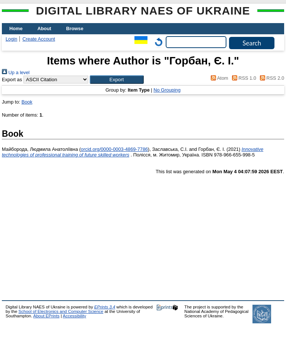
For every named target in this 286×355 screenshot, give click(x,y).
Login (11, 39)
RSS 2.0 (270, 78)
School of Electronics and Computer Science (61, 311)
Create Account (38, 39)
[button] (117, 79)
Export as (12, 79)
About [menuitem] (44, 28)
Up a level (15, 72)
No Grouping (167, 90)
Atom (218, 78)
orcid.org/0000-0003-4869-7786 (114, 149)
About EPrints (46, 316)
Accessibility (74, 316)
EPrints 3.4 (104, 307)
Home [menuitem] (16, 28)
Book (27, 102)
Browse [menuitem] (74, 28)
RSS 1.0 (242, 78)
